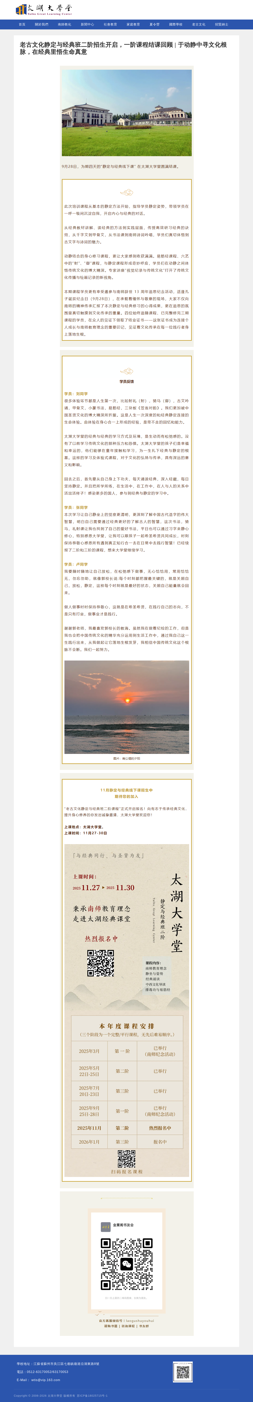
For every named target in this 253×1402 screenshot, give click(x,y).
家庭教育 (133, 24)
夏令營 (155, 24)
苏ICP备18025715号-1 (92, 1395)
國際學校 (176, 24)
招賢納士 (221, 24)
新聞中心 (87, 24)
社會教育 (110, 24)
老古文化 (199, 24)
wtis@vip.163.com (45, 1380)
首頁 (22, 24)
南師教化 (64, 24)
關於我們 (41, 24)
